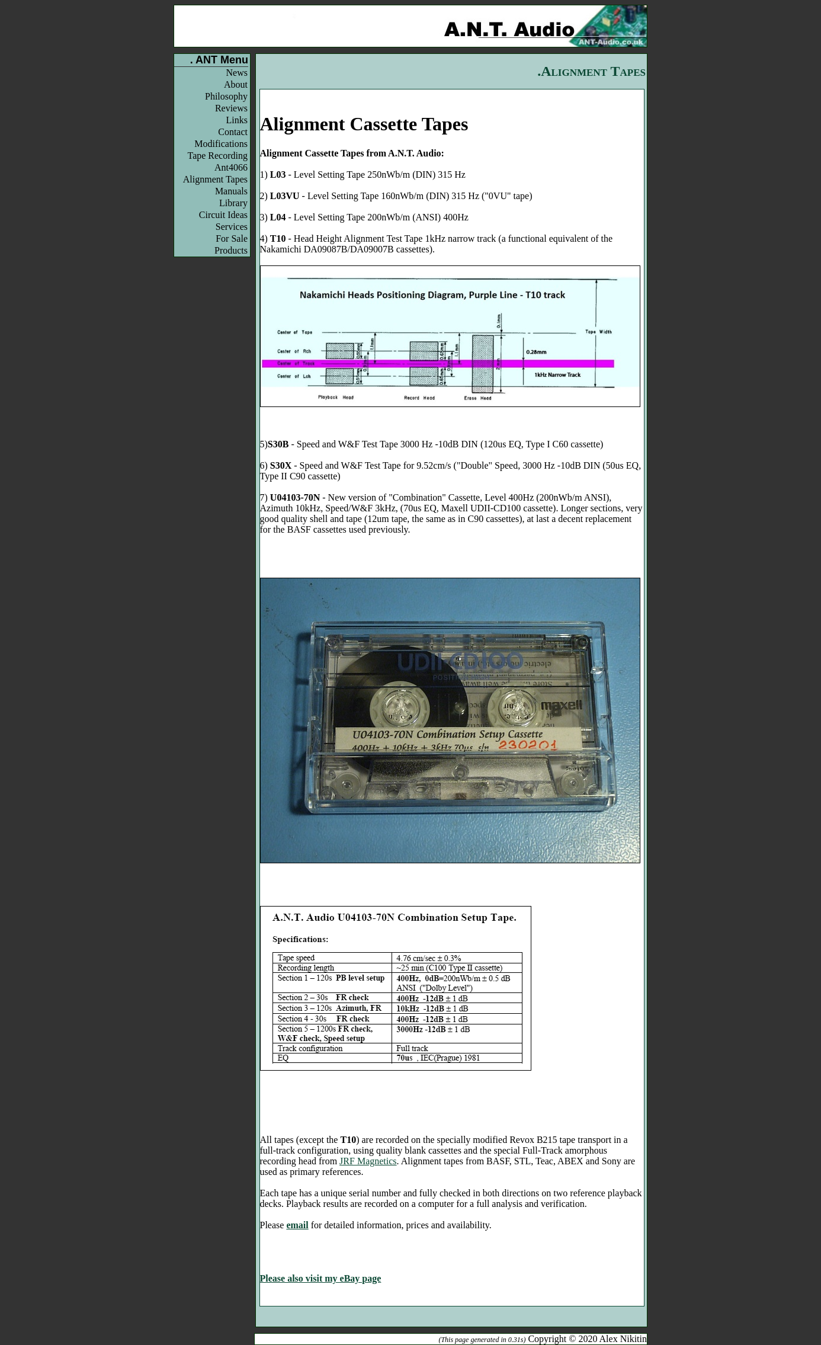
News (237, 73)
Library (233, 203)
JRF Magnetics (367, 1161)
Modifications (221, 144)
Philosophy (226, 96)
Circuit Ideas (223, 215)
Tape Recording (217, 155)
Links (237, 120)
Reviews (231, 108)
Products (231, 250)
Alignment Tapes (215, 179)
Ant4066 (231, 167)
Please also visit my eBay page (320, 1278)
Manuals (231, 191)
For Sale (232, 238)
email (297, 1225)
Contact (233, 132)
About (236, 84)
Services (232, 227)
